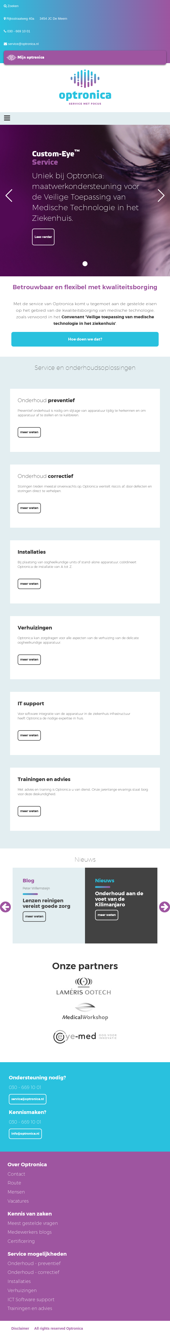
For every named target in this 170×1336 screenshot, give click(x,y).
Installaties (19, 1281)
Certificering (21, 1241)
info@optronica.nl (25, 1134)
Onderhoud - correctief (33, 1272)
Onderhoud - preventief (34, 1263)
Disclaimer (20, 1328)
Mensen (16, 1192)
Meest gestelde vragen (33, 1223)
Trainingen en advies (30, 1308)
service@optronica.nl (23, 44)
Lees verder (43, 237)
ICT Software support (31, 1299)
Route (14, 1183)
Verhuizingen (22, 1290)
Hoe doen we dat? (85, 339)
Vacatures (18, 1201)
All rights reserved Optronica (58, 1328)
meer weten (29, 432)
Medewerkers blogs (30, 1232)
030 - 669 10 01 (18, 31)
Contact (16, 1174)
